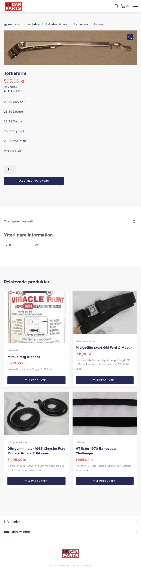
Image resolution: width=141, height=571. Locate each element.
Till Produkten (36, 380)
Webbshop (33, 24)
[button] (130, 37)
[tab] (70, 237)
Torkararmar (81, 24)
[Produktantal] (10, 169)
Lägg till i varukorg (34, 180)
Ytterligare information (20, 221)
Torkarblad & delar (57, 24)
